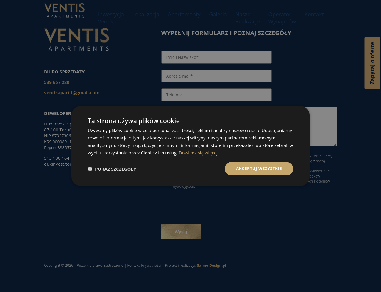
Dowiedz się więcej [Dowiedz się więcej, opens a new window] (198, 153)
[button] (112, 169)
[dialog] (190, 146)
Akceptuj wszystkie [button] (259, 168)
